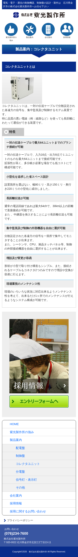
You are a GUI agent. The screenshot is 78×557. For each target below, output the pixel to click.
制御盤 (20, 455)
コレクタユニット (28, 463)
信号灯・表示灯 (26, 479)
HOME (14, 424)
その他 (20, 487)
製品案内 (29, 30)
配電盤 (20, 448)
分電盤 (20, 471)
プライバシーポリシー (20, 520)
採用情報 (67, 30)
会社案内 (48, 30)
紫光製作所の (11, 32)
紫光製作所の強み (22, 432)
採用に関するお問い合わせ (28, 511)
